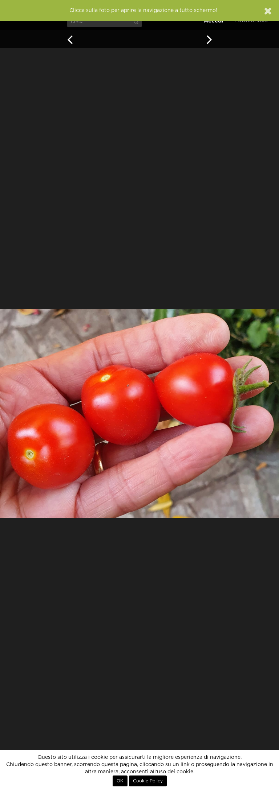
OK (120, 781)
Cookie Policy (148, 781)
